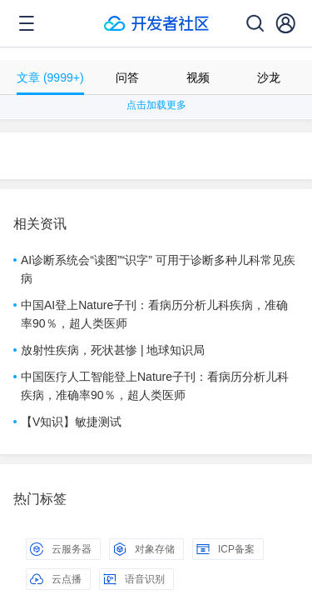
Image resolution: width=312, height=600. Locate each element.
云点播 (56, 579)
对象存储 (144, 549)
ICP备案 (225, 549)
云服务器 (61, 549)
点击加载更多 (156, 105)
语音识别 (134, 579)
